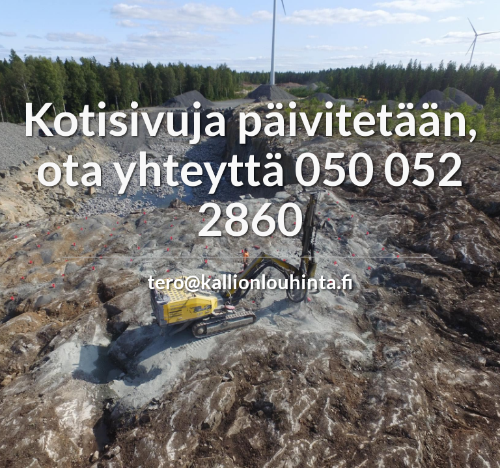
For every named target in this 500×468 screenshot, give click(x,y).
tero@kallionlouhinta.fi (250, 281)
